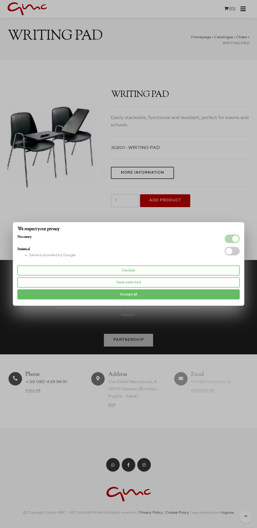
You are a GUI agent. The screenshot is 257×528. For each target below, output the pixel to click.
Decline (128, 270)
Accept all (128, 294)
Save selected (128, 282)
